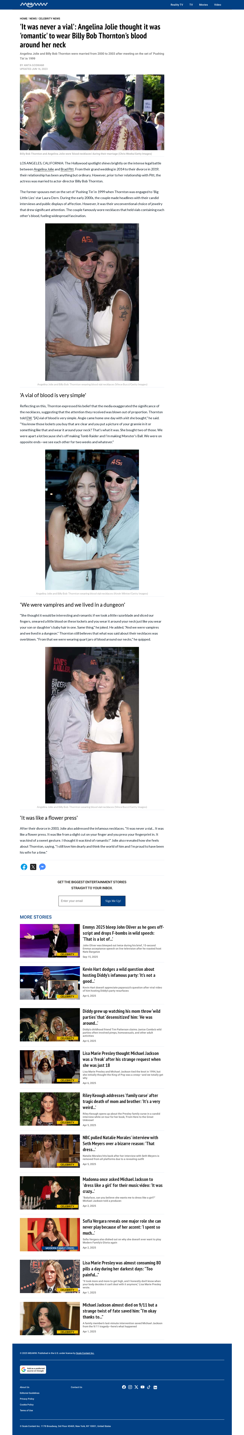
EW (29, 418)
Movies (203, 4)
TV (191, 4)
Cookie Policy (27, 1404)
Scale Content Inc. (85, 1353)
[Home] (34, 5)
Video (217, 4)
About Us (24, 1387)
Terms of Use (26, 1410)
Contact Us (76, 1387)
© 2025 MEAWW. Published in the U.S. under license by (48, 1353)
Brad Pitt (67, 169)
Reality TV (177, 4)
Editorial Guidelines (29, 1393)
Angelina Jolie (44, 169)
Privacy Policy (27, 1399)
